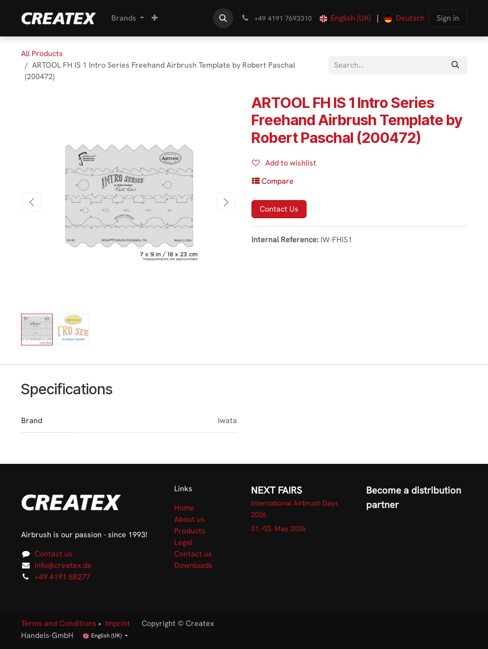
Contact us (53, 554)
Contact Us (279, 209)
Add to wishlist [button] (284, 163)
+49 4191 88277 (62, 577)
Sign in (448, 18)
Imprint (117, 623)
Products (189, 531)
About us (189, 519)
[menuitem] (127, 18)
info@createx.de (63, 565)
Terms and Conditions (58, 623)
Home (184, 508)
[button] (223, 18)
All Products (42, 53)
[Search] (455, 65)
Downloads (193, 565)
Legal (183, 542)
